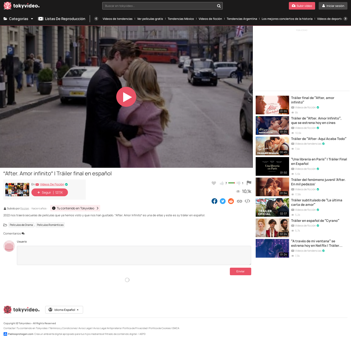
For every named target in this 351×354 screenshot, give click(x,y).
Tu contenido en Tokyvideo (32, 324)
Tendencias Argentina (242, 19)
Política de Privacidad (135, 324)
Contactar (9, 324)
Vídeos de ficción (210, 19)
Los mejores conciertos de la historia (287, 19)
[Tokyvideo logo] (22, 6)
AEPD (142, 330)
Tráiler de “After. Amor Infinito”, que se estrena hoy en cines (316, 120)
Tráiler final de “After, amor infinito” (313, 100)
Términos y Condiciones (63, 324)
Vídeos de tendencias (118, 19)
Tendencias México (181, 19)
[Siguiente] (345, 19)
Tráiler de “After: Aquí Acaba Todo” (318, 139)
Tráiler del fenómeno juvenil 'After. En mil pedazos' (318, 182)
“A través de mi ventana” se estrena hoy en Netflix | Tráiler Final (315, 243)
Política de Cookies (160, 324)
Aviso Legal (85, 324)
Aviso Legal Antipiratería (107, 324)
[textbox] (158, 5)
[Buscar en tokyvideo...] (219, 6)
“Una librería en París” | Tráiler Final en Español (319, 161)
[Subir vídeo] (302, 6)
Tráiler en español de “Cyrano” (315, 220)
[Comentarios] (134, 255)
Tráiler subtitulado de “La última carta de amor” (317, 202)
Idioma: (64, 306)
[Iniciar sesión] (333, 6)
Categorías (19, 18)
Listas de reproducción (61, 18)
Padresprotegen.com (18, 330)
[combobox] (162, 6)
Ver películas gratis (150, 19)
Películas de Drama (21, 225)
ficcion (24, 208)
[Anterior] (96, 19)
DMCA (175, 324)
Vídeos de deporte (330, 19)
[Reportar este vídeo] (249, 183)
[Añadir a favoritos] (214, 183)
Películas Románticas (50, 225)
